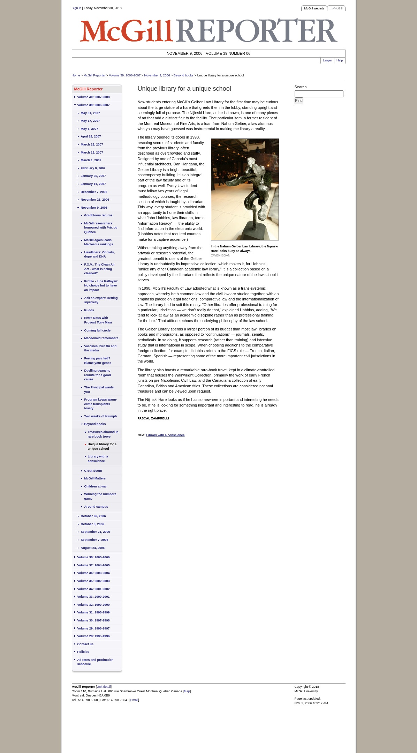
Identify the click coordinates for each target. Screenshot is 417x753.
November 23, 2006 (95, 199)
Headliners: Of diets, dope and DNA (99, 255)
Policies (83, 652)
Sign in (77, 8)
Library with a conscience (98, 459)
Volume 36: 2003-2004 (93, 573)
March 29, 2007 (92, 144)
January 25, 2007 (93, 176)
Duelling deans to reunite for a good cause (97, 375)
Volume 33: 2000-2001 (93, 596)
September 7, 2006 (94, 540)
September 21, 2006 (95, 532)
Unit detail (104, 686)
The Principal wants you (99, 390)
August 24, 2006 (93, 548)
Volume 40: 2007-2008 (93, 97)
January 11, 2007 (93, 184)
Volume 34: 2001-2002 (93, 589)
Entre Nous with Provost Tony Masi (98, 320)
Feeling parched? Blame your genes (98, 361)
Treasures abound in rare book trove (103, 434)
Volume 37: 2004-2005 (93, 565)
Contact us (85, 644)
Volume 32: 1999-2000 (93, 604)
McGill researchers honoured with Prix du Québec (100, 228)
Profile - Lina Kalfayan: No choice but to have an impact (101, 285)
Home (76, 75)
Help (339, 60)
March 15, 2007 (92, 152)
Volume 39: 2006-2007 (125, 75)
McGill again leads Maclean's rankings (98, 242)
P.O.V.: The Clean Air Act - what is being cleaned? (99, 269)
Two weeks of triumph (100, 416)
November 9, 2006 (157, 75)
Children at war (95, 486)
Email (134, 700)
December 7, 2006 (94, 192)
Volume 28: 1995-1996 (93, 636)
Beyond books (184, 75)
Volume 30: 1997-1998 (93, 620)
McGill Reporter (95, 75)
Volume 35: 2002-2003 (93, 581)
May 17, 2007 (90, 120)
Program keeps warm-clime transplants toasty (100, 404)
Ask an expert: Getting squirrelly (101, 300)
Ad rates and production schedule (95, 662)
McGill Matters (95, 478)
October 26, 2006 (93, 516)
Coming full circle (97, 330)
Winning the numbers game (100, 496)
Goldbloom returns (98, 215)
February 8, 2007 (93, 168)
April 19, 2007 (91, 136)
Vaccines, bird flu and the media (100, 348)
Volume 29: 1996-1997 (93, 628)
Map (187, 691)
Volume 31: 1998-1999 (93, 612)
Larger (327, 60)
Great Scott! (93, 470)
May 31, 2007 (90, 113)
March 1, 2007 (91, 160)
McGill (336, 8)
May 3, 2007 (89, 129)
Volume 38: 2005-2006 (93, 557)
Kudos (89, 310)
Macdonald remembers (101, 338)
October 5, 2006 (92, 524)
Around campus (96, 506)
